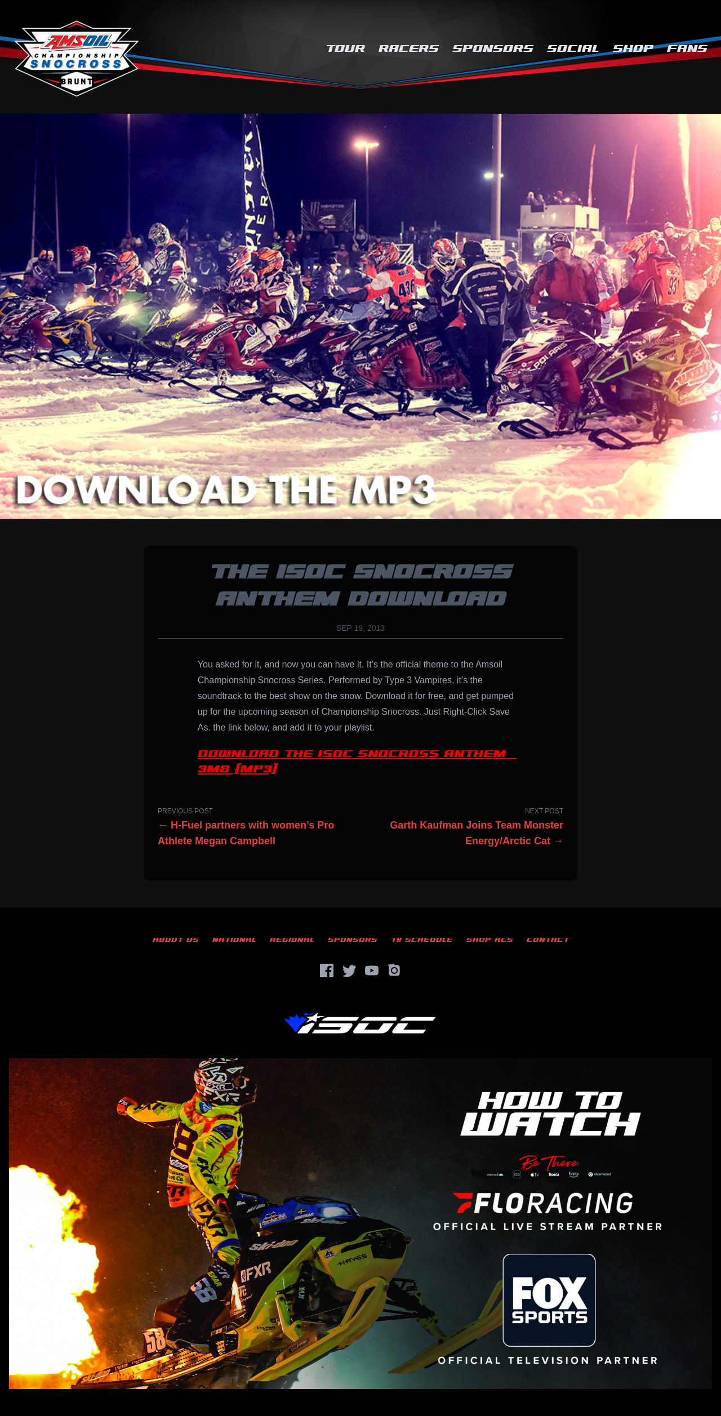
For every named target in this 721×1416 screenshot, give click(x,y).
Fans (687, 49)
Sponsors (492, 49)
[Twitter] (349, 970)
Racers (409, 49)
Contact (548, 940)
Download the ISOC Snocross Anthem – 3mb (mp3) (357, 761)
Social (573, 49)
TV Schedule (422, 940)
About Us (176, 940)
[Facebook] (326, 970)
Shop (633, 49)
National (234, 940)
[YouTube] (372, 970)
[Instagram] (394, 970)
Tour (345, 49)
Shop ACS (489, 940)
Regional (292, 940)
